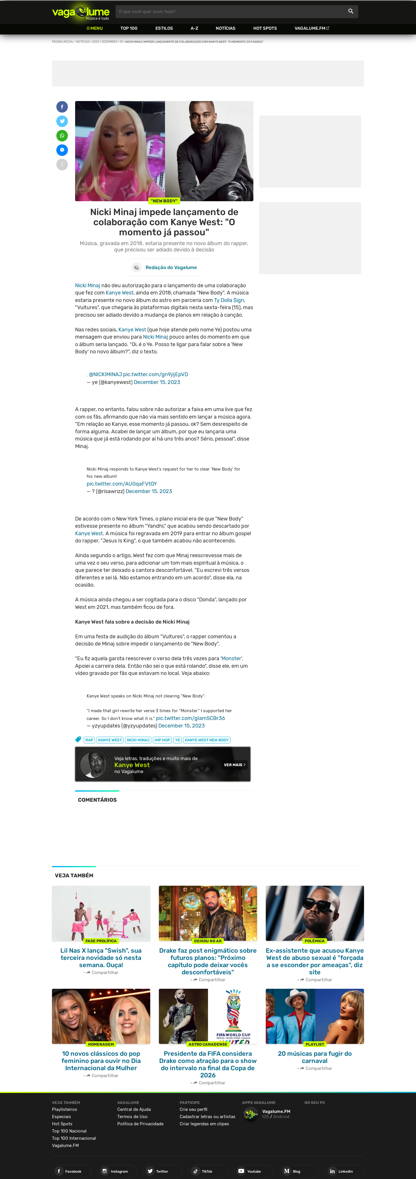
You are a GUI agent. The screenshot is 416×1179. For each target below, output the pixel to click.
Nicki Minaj (87, 285)
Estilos (164, 28)
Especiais (61, 1116)
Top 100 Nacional (69, 1131)
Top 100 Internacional (74, 1138)
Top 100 (129, 28)
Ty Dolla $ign (229, 300)
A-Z (194, 28)
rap (89, 740)
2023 (95, 42)
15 (121, 42)
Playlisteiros (64, 1109)
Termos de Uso (132, 1116)
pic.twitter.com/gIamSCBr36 (190, 718)
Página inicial (63, 42)
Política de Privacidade (140, 1123)
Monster (231, 658)
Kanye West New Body (207, 740)
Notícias (225, 28)
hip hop (162, 740)
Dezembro (109, 42)
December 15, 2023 (157, 382)
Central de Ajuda (134, 1109)
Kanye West (119, 293)
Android (281, 1116)
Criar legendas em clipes (204, 1123)
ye (177, 740)
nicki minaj (138, 740)
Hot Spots (265, 28)
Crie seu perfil (193, 1109)
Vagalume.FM (310, 28)
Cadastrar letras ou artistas (207, 1116)
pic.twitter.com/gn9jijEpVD (155, 374)
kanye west (110, 740)
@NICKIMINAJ (105, 374)
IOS (265, 1116)
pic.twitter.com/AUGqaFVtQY (122, 484)
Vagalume (81, 12)
